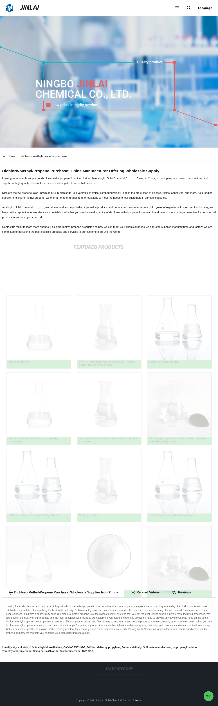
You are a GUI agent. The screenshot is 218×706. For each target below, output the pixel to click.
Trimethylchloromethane (17, 651)
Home (11, 156)
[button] (177, 8)
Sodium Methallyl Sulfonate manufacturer (146, 647)
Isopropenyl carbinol (185, 647)
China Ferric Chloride (45, 651)
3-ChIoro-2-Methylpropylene (103, 647)
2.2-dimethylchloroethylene (45, 647)
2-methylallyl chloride (15, 647)
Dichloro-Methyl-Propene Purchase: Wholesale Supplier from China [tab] (63, 592)
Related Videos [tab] (145, 592)
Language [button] (205, 8)
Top (208, 696)
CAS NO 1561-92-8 (74, 647)
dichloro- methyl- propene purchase (44, 156)
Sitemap (137, 700)
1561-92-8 (87, 651)
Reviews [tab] (181, 592)
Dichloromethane (70, 651)
